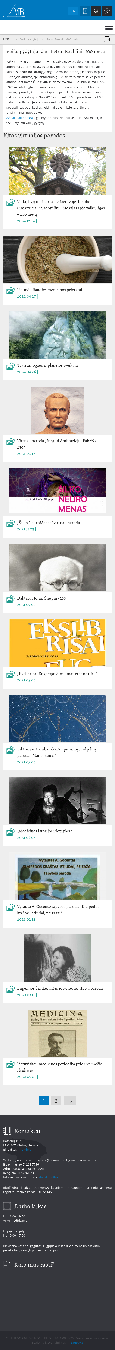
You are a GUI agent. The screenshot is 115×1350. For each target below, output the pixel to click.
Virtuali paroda (22, 118)
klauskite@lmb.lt (51, 1177)
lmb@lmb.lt (26, 1149)
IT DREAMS (75, 1342)
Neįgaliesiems (96, 11)
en (73, 11)
